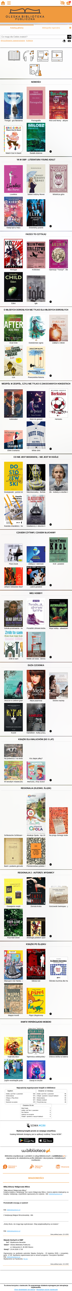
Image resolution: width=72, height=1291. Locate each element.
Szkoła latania (10, 1096)
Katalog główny (16, 28)
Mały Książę (24, 1108)
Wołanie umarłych (42, 1100)
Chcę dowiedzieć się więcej (24, 1289)
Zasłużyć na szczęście (27, 1114)
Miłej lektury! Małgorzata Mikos (16, 1187)
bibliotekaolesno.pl (55, 1194)
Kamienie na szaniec (12, 1102)
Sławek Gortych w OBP (13, 1240)
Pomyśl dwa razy (41, 1102)
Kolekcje (29, 41)
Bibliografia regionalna (51, 28)
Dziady (8, 1100)
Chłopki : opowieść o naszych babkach (47, 1096)
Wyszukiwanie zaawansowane (13, 41)
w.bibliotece (58, 1156)
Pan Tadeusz (25, 1112)
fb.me (26, 1259)
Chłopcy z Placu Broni (12, 1098)
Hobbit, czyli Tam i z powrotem (14, 1094)
